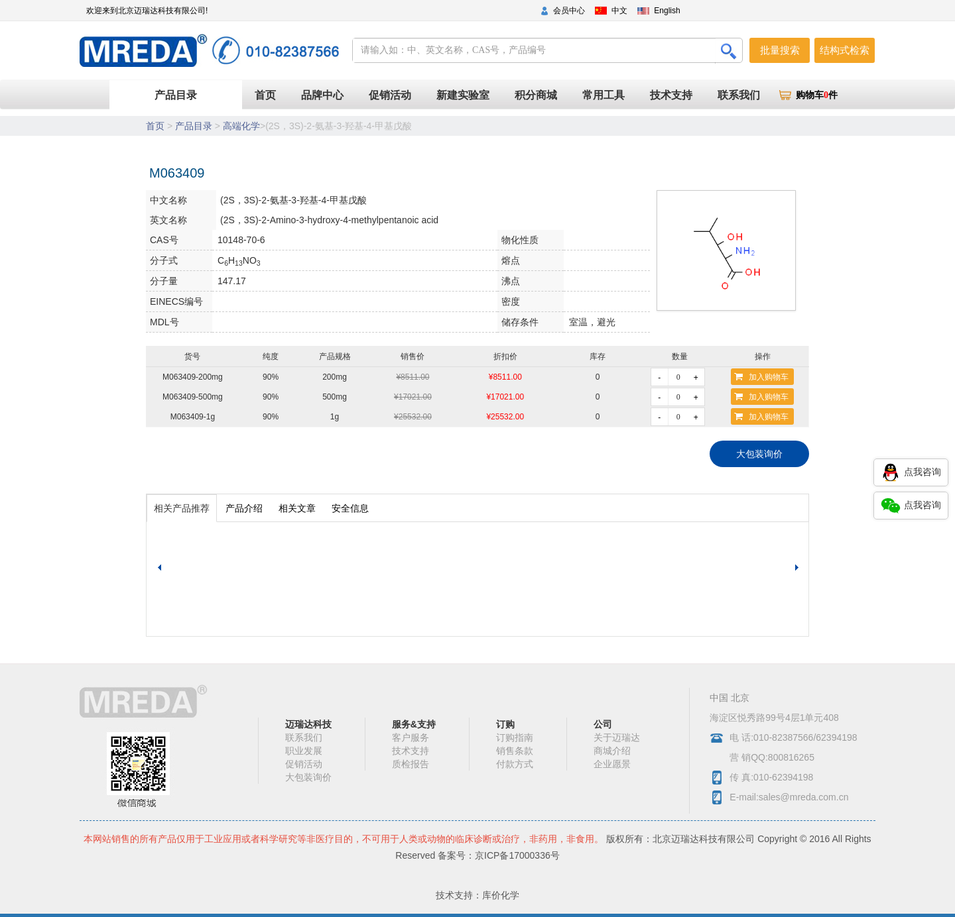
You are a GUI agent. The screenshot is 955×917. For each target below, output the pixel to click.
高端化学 (241, 126)
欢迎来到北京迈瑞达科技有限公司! (147, 10)
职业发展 (303, 750)
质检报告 (410, 764)
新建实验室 (462, 95)
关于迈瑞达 (617, 737)
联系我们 (739, 95)
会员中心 (569, 10)
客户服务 (410, 737)
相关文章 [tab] (297, 508)
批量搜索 (780, 50)
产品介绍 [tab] (244, 508)
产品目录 (176, 95)
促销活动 (390, 95)
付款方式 (514, 764)
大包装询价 (759, 454)
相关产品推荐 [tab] (182, 508)
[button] (798, 568)
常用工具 (603, 95)
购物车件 (817, 95)
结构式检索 (844, 50)
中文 (619, 10)
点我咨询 (911, 472)
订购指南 (514, 737)
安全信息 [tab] (350, 508)
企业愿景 (612, 764)
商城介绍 (612, 750)
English (667, 10)
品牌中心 (322, 95)
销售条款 (514, 750)
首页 (272, 94)
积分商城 (536, 95)
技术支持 (671, 95)
